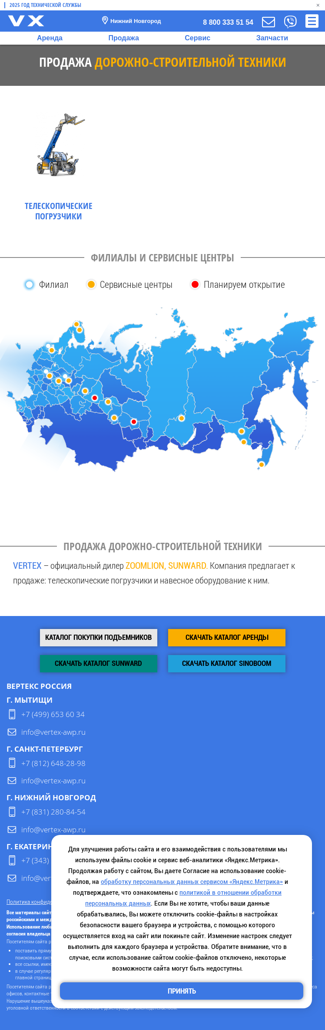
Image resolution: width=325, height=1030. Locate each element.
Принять (182, 991)
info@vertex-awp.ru (53, 732)
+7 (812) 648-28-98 (53, 763)
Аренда (50, 38)
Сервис (197, 38)
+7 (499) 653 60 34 (53, 714)
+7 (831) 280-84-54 (53, 812)
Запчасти (272, 38)
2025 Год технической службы (45, 5)
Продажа (123, 38)
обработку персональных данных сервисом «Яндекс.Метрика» (192, 881)
